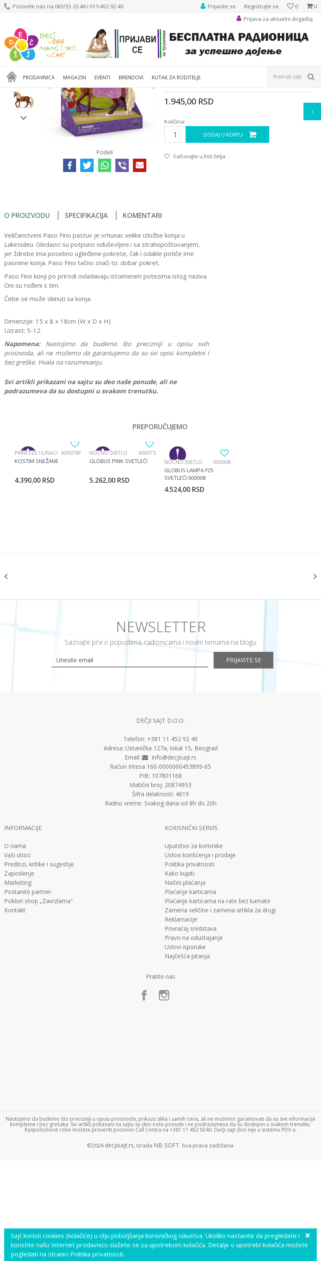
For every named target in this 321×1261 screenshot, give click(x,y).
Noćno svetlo (108, 546)
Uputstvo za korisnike (194, 946)
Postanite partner (27, 992)
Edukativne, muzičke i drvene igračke (145, 92)
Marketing (17, 983)
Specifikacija (86, 308)
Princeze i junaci (36, 546)
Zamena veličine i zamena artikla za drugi (220, 1011)
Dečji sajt (14, 92)
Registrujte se (261, 6)
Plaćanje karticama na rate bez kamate (217, 1001)
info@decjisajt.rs (174, 858)
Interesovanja (210, 92)
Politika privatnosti (189, 965)
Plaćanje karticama (190, 992)
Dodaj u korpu (222, 227)
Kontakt (14, 1011)
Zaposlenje (19, 974)
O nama (15, 946)
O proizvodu (27, 308)
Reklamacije (181, 1020)
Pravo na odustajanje (194, 1038)
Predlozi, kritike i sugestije (39, 965)
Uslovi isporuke (185, 1047)
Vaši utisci (17, 955)
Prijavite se (252, 761)
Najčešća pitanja (187, 1056)
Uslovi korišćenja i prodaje (200, 955)
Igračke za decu (78, 92)
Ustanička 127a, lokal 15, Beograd (171, 849)
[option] (23, 148)
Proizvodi (42, 92)
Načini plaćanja (185, 983)
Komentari (142, 308)
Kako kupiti (179, 974)
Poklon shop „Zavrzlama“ (38, 1001)
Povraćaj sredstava (191, 1029)
